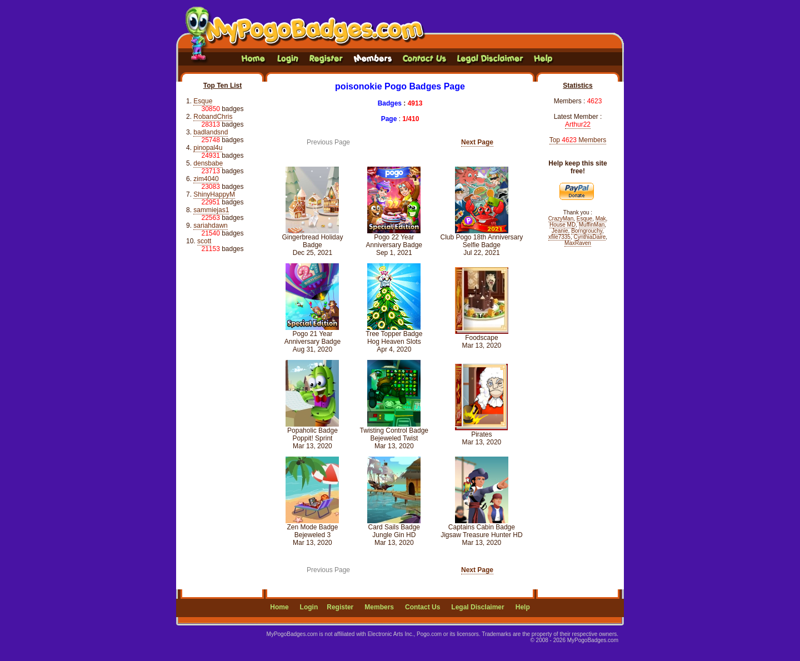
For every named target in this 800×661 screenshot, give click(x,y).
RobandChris (212, 117)
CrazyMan (561, 219)
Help (523, 607)
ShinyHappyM (214, 194)
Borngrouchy (586, 231)
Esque (202, 101)
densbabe (208, 163)
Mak (601, 219)
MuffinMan (592, 225)
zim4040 (205, 179)
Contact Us (422, 607)
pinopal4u (207, 148)
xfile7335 (559, 237)
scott (204, 241)
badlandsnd (210, 132)
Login (309, 607)
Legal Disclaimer (477, 607)
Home (279, 607)
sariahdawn (210, 225)
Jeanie (560, 231)
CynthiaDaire (590, 237)
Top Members (578, 140)
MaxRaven (577, 243)
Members (379, 607)
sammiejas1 (211, 210)
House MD (562, 225)
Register (340, 607)
